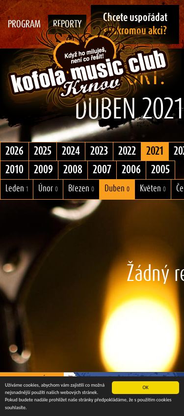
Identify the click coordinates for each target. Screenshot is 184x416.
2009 (43, 170)
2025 (43, 151)
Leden (16, 189)
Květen (153, 189)
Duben (117, 189)
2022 (127, 151)
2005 (160, 170)
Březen (81, 189)
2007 (102, 170)
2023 (99, 151)
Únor (48, 189)
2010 (14, 170)
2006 (131, 170)
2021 (154, 151)
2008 (72, 170)
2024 (71, 151)
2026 (14, 151)
